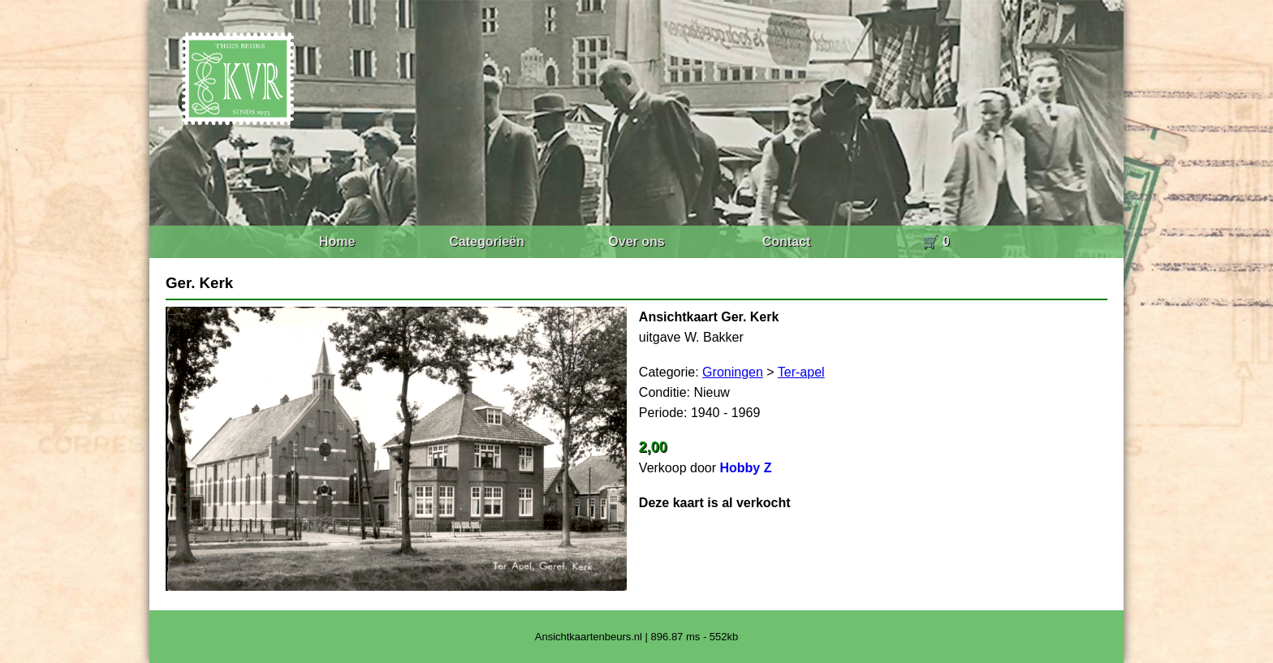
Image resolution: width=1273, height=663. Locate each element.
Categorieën (486, 241)
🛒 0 (935, 241)
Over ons (636, 241)
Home (337, 241)
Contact (786, 241)
